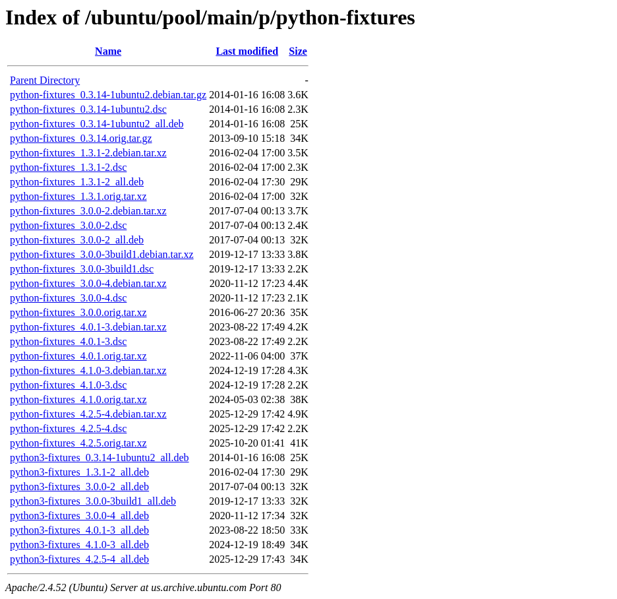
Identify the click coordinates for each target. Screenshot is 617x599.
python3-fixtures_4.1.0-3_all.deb (79, 544)
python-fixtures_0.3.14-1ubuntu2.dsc (88, 109)
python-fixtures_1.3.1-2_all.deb (77, 181)
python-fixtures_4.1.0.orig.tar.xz (78, 399)
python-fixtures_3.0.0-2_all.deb (77, 239)
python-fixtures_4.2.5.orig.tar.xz (78, 443)
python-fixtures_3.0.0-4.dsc (68, 297)
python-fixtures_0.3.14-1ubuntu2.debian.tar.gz (108, 94)
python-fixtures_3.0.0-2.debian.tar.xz (88, 210)
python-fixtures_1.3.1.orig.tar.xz (78, 196)
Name (108, 51)
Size (298, 51)
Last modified (247, 51)
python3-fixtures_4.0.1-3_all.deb (79, 530)
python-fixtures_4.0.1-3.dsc (68, 341)
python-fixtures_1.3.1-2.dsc (68, 167)
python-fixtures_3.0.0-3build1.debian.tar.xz (102, 254)
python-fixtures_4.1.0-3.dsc (68, 385)
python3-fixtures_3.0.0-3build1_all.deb (93, 501)
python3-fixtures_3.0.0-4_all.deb (79, 515)
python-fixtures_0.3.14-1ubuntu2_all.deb (97, 123)
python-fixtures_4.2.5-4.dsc (68, 428)
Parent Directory (45, 80)
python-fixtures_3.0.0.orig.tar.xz (78, 312)
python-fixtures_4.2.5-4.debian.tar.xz (88, 414)
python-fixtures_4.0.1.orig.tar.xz (78, 356)
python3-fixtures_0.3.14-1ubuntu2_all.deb (99, 457)
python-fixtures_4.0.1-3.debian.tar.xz (88, 326)
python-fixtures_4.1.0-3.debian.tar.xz (88, 370)
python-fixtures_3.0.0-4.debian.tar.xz (88, 283)
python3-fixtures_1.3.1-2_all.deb (79, 472)
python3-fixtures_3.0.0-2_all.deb (79, 486)
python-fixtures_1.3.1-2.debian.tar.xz (88, 152)
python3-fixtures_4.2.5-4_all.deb (79, 559)
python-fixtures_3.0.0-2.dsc (68, 225)
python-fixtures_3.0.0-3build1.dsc (82, 268)
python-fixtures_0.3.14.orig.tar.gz (81, 138)
